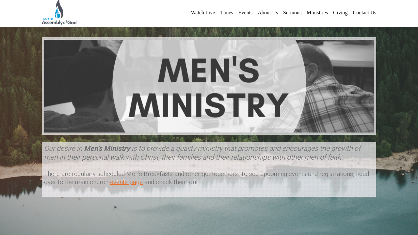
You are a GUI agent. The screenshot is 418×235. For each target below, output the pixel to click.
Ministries (317, 12)
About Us (268, 12)
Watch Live (203, 12)
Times (226, 12)
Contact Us (364, 12)
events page (126, 182)
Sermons (292, 12)
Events (245, 12)
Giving (340, 12)
